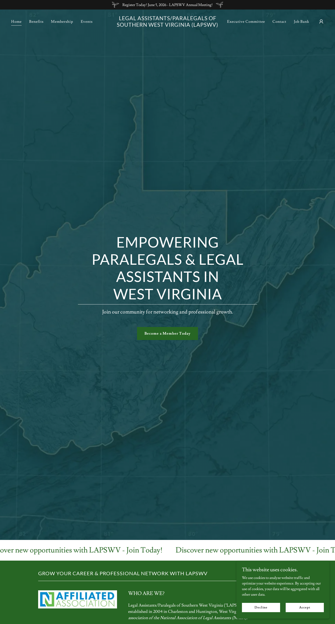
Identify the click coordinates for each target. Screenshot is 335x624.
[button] (321, 21)
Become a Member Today (167, 333)
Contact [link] (279, 21)
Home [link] (16, 21)
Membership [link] (62, 21)
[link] (167, 25)
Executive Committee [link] (246, 21)
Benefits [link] (36, 21)
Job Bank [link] (301, 21)
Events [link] (87, 21)
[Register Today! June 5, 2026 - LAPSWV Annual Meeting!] (167, 5)
